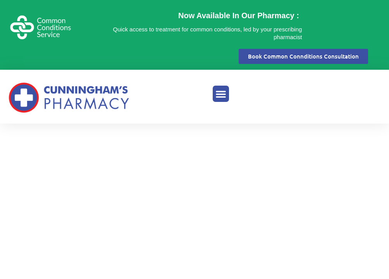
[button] (221, 94)
